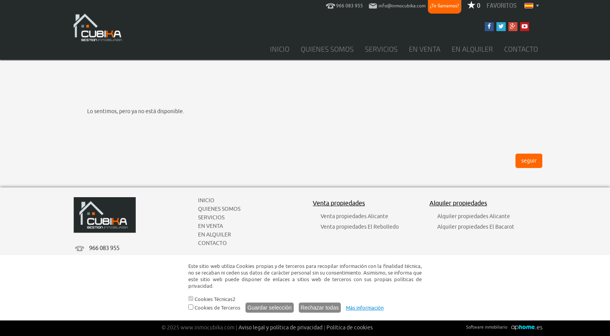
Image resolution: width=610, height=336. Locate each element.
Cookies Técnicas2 (211, 299)
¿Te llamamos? (444, 6)
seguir (528, 161)
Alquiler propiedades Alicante (473, 216)
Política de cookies (349, 327)
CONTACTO (521, 49)
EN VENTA (424, 49)
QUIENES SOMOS (327, 49)
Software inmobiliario (486, 327)
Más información (365, 307)
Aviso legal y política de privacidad (280, 327)
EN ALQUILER (472, 49)
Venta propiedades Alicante (354, 216)
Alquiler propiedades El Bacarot (475, 227)
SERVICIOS (381, 49)
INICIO (279, 49)
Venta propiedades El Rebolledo (360, 227)
